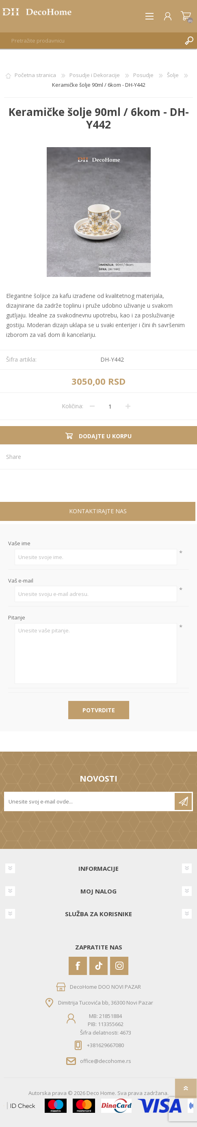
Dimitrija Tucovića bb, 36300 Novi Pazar (105, 1002)
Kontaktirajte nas (98, 511)
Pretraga (189, 40)
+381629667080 (105, 1045)
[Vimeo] (98, 966)
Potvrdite (98, 710)
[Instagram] (119, 966)
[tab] (97, 512)
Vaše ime (19, 543)
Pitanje (16, 618)
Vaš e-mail (20, 581)
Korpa (186, 16)
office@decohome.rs (105, 1061)
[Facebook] (78, 966)
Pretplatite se (183, 801)
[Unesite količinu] (110, 406)
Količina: (72, 406)
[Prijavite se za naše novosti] (90, 801)
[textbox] (90, 40)
